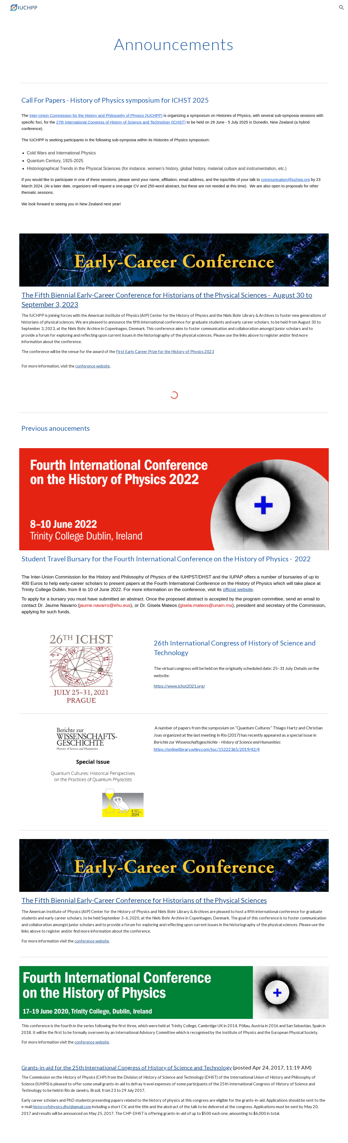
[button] (341, 7)
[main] (174, 44)
